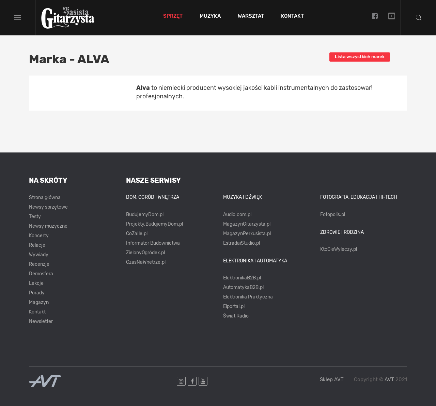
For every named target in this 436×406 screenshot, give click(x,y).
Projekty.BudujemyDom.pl (154, 224)
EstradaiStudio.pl (241, 243)
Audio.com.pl (237, 214)
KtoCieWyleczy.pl (338, 249)
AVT (389, 379)
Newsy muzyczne (48, 226)
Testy (35, 217)
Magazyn (39, 302)
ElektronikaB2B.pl (242, 278)
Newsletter (41, 321)
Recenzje (39, 264)
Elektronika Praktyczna (248, 297)
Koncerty (39, 236)
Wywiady (38, 255)
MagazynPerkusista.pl (247, 234)
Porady (37, 293)
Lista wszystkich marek (360, 56)
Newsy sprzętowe (48, 207)
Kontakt (292, 16)
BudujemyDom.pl (145, 214)
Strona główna (45, 197)
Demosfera (41, 274)
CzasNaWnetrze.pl (146, 262)
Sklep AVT (332, 379)
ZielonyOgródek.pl (145, 253)
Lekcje (36, 283)
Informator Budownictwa (153, 243)
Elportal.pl (234, 306)
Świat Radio (236, 316)
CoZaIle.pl (136, 234)
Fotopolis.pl (332, 214)
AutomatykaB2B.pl (243, 287)
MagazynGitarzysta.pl (246, 224)
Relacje (37, 245)
